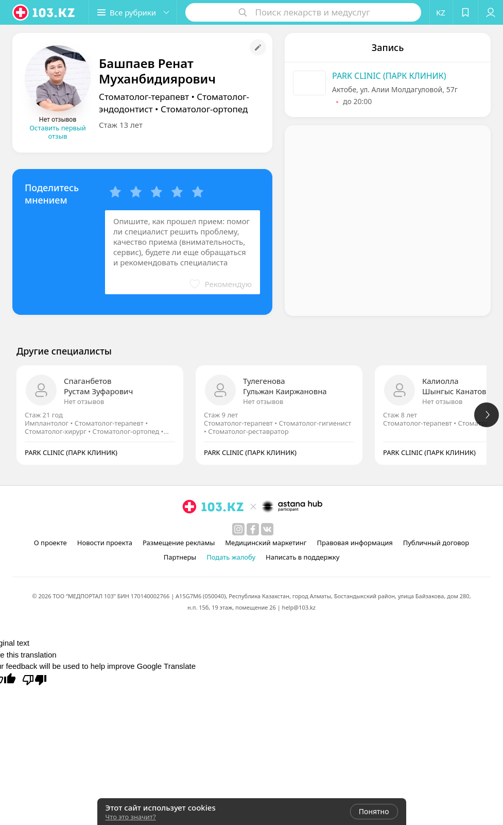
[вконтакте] (267, 529)
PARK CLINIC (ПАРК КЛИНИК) (389, 76)
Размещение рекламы (179, 542)
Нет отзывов (84, 401)
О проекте (50, 542)
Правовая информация (355, 542)
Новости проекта (104, 542)
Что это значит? (131, 816)
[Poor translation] (34, 679)
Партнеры (180, 557)
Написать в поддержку (302, 557)
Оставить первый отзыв (57, 132)
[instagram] (238, 529)
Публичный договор (436, 542)
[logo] (44, 12)
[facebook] (253, 529)
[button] (133, 12)
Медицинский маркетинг (265, 542)
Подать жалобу (230, 557)
